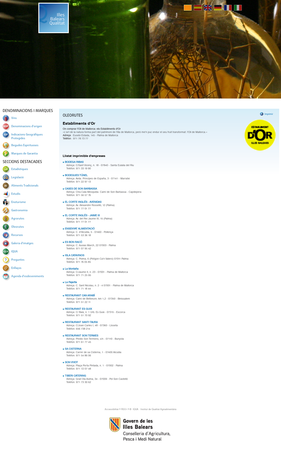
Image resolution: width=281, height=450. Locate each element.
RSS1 (124, 409)
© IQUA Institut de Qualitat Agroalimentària (153, 409)
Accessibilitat (112, 409)
